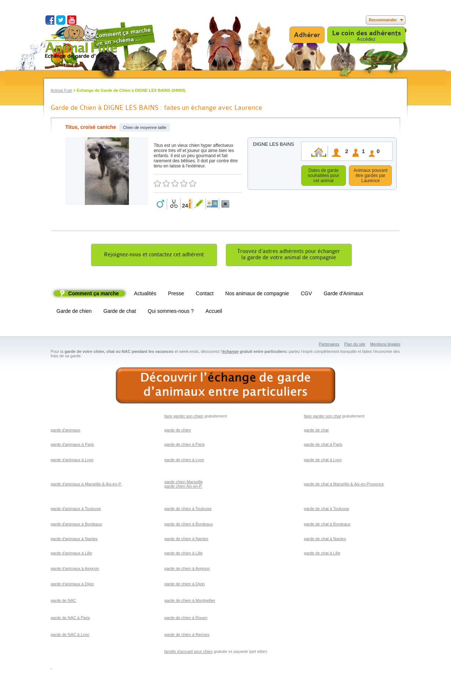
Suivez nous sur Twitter (60, 20)
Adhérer (307, 35)
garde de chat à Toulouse (326, 509)
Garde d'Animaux (343, 294)
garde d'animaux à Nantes (74, 540)
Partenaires (329, 345)
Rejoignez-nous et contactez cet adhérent (154, 256)
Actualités (145, 294)
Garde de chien (74, 312)
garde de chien (177, 431)
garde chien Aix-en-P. (183, 487)
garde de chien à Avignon (187, 569)
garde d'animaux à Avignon (75, 569)
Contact (204, 294)
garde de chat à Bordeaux (327, 525)
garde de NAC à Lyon (70, 635)
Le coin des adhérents (366, 33)
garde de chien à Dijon (184, 585)
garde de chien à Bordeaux (188, 525)
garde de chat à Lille (322, 554)
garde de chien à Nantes (186, 540)
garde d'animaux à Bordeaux (76, 525)
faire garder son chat (322, 417)
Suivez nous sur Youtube (71, 20)
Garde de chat (120, 312)
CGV (306, 294)
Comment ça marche (93, 294)
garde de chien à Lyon (184, 461)
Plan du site (354, 345)
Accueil (214, 312)
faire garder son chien (183, 417)
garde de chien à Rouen (185, 619)
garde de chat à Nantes (325, 540)
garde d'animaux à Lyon (72, 461)
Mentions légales (385, 345)
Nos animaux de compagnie (257, 294)
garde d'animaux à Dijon (72, 585)
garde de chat (316, 431)
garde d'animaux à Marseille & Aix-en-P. (86, 485)
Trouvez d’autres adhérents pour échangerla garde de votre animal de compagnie (288, 255)
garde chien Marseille (183, 483)
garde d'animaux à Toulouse (76, 509)
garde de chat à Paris (323, 445)
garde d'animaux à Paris (72, 445)
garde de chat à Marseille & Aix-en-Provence (344, 485)
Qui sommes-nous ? (171, 312)
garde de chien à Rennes (186, 635)
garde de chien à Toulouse (188, 509)
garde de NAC (63, 601)
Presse (176, 294)
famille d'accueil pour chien (188, 652)
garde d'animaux (65, 431)
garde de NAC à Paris (70, 619)
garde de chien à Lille (183, 554)
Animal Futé (61, 90)
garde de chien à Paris (184, 445)
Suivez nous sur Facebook (49, 20)
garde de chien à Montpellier (189, 601)
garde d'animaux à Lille (71, 554)
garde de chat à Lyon (323, 461)
